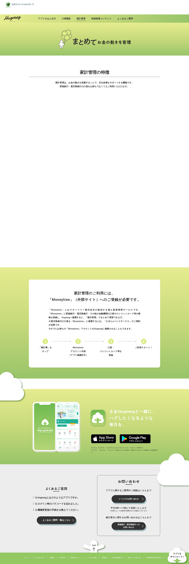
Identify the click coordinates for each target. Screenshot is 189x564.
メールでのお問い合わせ (129, 495)
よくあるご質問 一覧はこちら (56, 516)
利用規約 (104, 553)
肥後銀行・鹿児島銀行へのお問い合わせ (129, 521)
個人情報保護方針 (117, 553)
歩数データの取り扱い (134, 553)
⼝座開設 (51, 553)
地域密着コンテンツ (76, 553)
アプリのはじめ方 (38, 553)
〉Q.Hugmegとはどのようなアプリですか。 (56, 493)
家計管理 (62, 553)
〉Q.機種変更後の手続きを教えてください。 (56, 505)
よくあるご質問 (91, 553)
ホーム (26, 553)
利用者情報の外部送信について (155, 553)
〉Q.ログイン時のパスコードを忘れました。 (56, 499)
